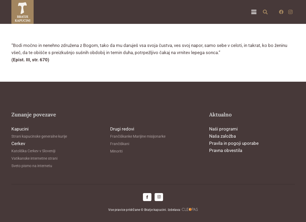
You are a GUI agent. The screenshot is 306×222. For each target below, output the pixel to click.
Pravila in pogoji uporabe (234, 143)
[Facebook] (281, 11)
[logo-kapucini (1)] (22, 12)
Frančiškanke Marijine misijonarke (137, 136)
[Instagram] (290, 11)
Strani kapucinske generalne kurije (39, 136)
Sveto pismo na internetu (31, 166)
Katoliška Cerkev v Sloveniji (33, 151)
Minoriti (116, 151)
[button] (254, 12)
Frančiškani (119, 144)
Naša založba (222, 136)
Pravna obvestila (225, 150)
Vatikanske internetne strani (34, 158)
